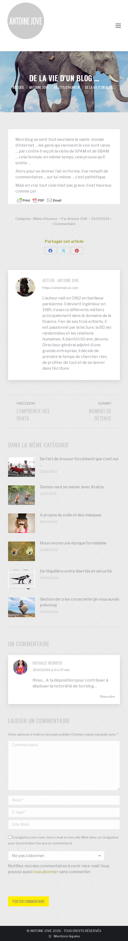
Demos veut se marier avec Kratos (72, 487)
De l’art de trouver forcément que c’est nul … (79, 462)
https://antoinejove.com (60, 288)
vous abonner (45, 871)
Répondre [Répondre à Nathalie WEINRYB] (107, 696)
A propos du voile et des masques (70, 515)
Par (74, 219)
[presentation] (45, 886)
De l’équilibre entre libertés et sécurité (76, 571)
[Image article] (21, 467)
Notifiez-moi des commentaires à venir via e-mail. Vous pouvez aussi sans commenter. (58, 863)
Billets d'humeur (45, 219)
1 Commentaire (64, 224)
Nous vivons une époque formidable (73, 543)
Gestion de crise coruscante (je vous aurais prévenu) (79, 602)
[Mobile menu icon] (118, 26)
